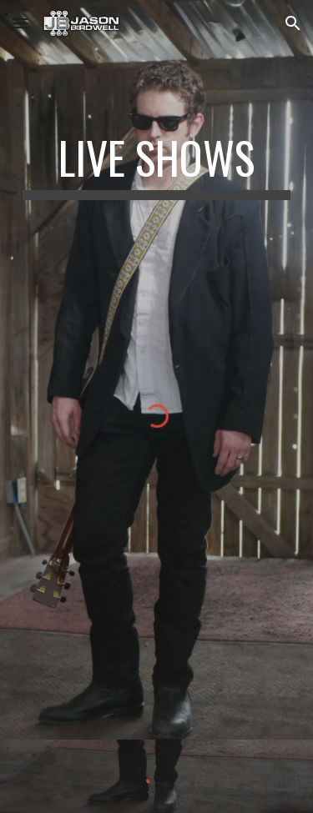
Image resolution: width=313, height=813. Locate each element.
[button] (20, 23)
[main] (157, 166)
